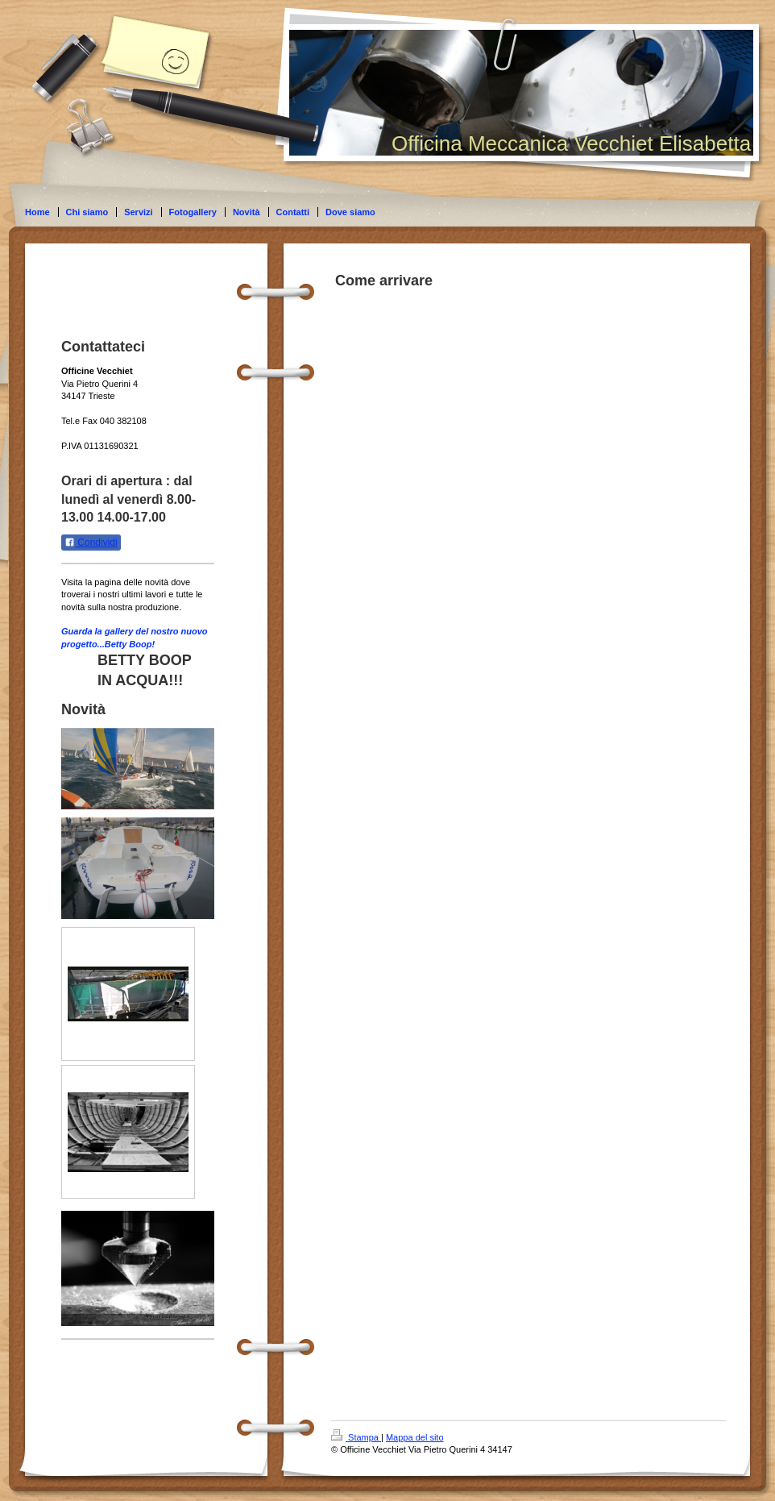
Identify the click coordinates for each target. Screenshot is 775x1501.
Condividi (91, 542)
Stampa (356, 1437)
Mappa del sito (415, 1437)
